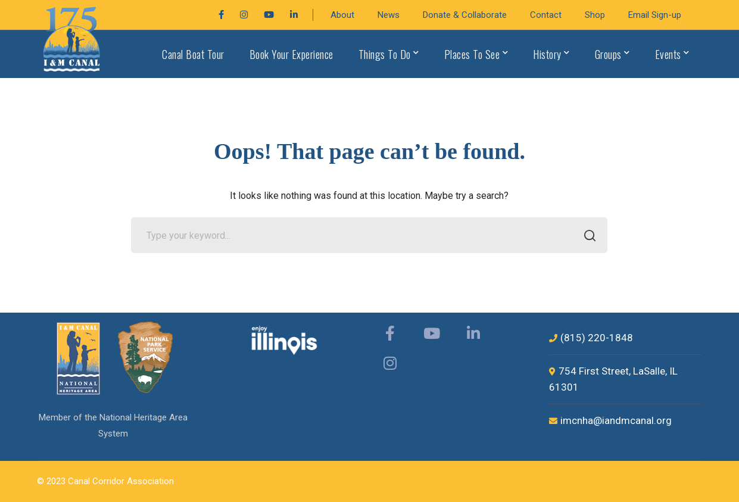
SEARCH (586, 236)
